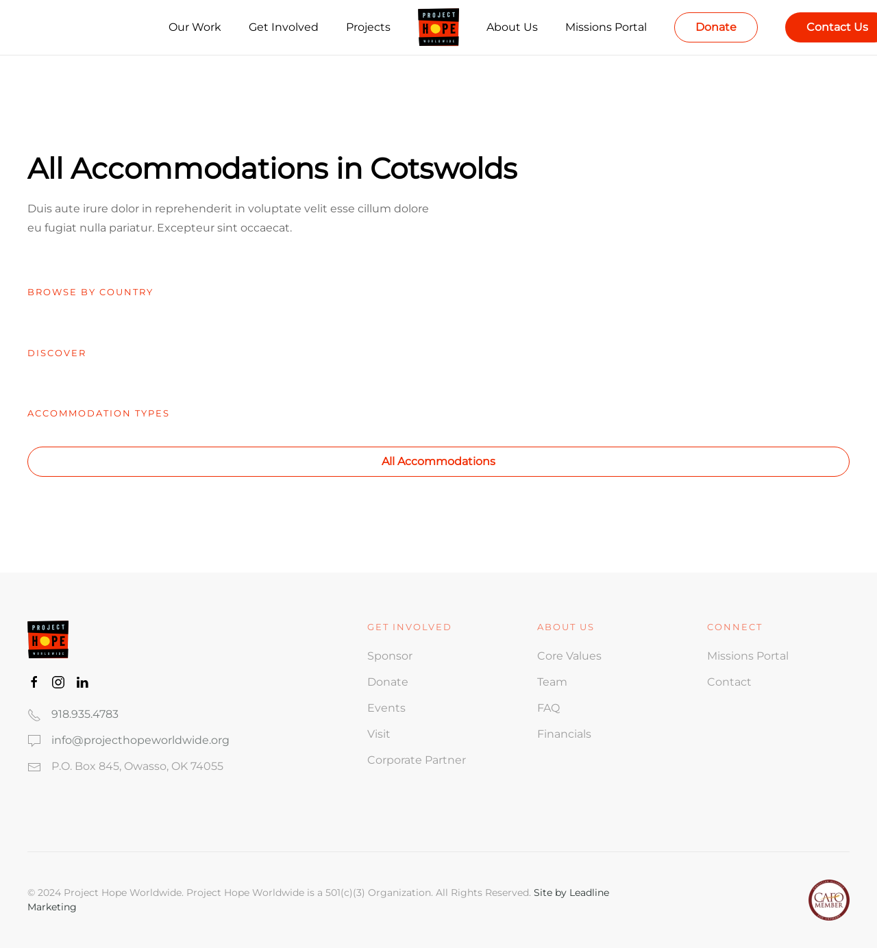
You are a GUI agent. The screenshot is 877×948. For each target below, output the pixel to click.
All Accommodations (438, 461)
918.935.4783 (85, 714)
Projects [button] (368, 27)
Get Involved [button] (284, 27)
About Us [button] (512, 27)
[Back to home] (438, 27)
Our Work (195, 27)
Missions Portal (606, 27)
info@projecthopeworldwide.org (140, 740)
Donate (716, 27)
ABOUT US (566, 626)
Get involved (409, 626)
